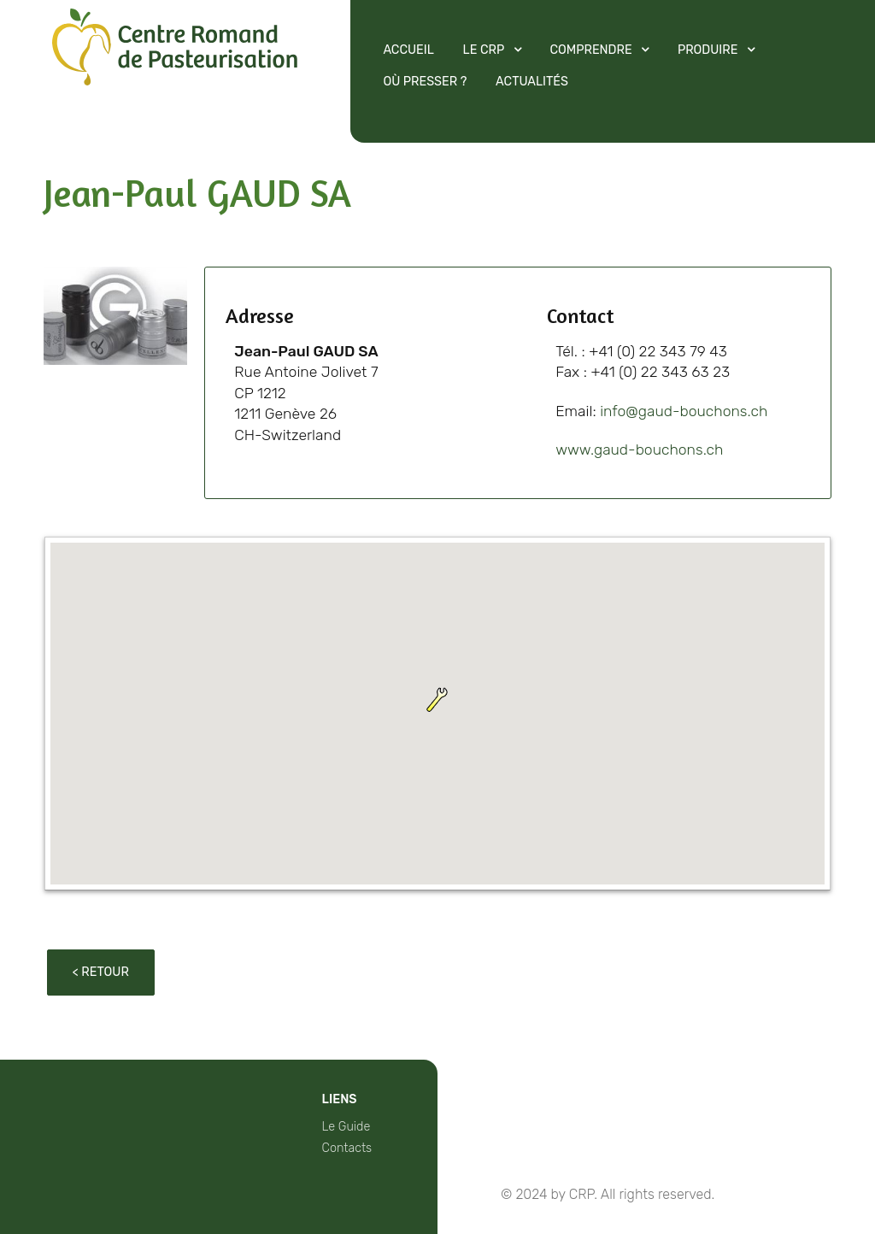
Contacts (347, 1148)
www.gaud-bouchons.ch (639, 449)
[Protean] (174, 79)
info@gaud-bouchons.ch (683, 411)
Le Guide (346, 1126)
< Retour (101, 972)
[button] (437, 700)
